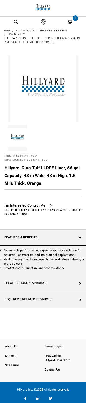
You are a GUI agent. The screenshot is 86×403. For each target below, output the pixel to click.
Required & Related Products (27, 299)
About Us (11, 346)
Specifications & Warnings (25, 283)
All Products (25, 31)
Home (7, 31)
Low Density (16, 34)
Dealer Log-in (53, 346)
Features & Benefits (20, 237)
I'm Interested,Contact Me (24, 205)
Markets (10, 355)
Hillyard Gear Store (57, 360)
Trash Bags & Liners (53, 31)
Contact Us (52, 369)
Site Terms (12, 365)
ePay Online (53, 355)
